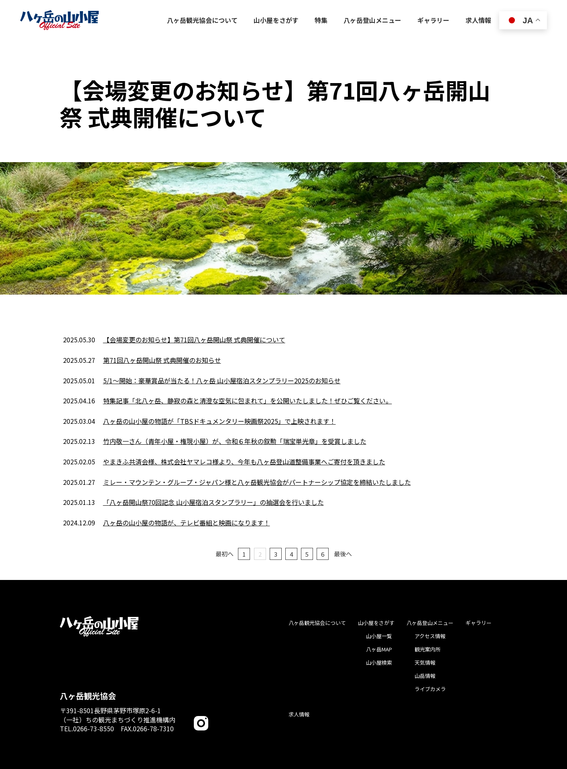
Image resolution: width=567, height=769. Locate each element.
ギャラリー (478, 623)
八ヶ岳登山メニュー (429, 623)
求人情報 (299, 714)
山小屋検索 (379, 662)
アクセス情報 (430, 636)
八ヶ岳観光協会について (317, 623)
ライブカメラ (430, 689)
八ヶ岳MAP (379, 649)
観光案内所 (428, 649)
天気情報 (425, 662)
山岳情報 (425, 675)
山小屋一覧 (379, 636)
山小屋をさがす (376, 623)
